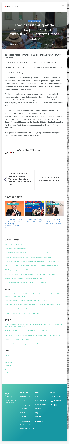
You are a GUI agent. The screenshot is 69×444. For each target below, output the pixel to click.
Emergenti (26, 405)
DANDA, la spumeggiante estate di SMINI (18, 270)
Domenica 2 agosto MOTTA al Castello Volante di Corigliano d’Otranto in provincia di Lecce (20, 179)
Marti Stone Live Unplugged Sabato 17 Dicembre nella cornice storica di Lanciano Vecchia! (33, 305)
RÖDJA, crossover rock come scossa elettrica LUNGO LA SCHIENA (26, 283)
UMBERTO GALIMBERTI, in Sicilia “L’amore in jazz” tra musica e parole (26, 253)
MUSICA (24, 401)
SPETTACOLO (25, 397)
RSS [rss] (53, 405)
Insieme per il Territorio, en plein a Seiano (17, 309)
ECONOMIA (26, 421)
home (7, 356)
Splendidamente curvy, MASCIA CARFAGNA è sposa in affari (24, 278)
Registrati (8, 366)
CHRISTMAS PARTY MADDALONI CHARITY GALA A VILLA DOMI (26, 301)
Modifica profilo (10, 362)
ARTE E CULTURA (35, 21)
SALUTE (23, 413)
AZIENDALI (24, 417)
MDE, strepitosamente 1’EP (13, 244)
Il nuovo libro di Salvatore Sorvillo (15, 249)
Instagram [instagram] (55, 401)
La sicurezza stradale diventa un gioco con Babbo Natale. (22, 313)
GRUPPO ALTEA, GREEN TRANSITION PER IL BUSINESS (54, 221)
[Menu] (63, 5)
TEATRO (24, 409)
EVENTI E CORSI (26, 425)
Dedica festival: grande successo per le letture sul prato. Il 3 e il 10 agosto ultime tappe (35, 32)
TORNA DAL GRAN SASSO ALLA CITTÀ (33, 220)
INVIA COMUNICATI (27, 429)
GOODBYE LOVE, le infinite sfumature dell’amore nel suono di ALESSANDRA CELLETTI (32, 261)
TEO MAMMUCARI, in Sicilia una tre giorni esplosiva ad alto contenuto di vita (13, 223)
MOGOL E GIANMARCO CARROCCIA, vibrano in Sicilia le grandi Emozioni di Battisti (31, 266)
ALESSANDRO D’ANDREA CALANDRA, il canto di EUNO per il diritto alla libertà (30, 274)
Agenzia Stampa (13, 45)
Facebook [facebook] (55, 396)
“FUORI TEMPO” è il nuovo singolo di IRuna (50, 179)
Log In (7, 369)
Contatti (7, 373)
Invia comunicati (10, 359)
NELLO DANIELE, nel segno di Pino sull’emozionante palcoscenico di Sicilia (28, 257)
